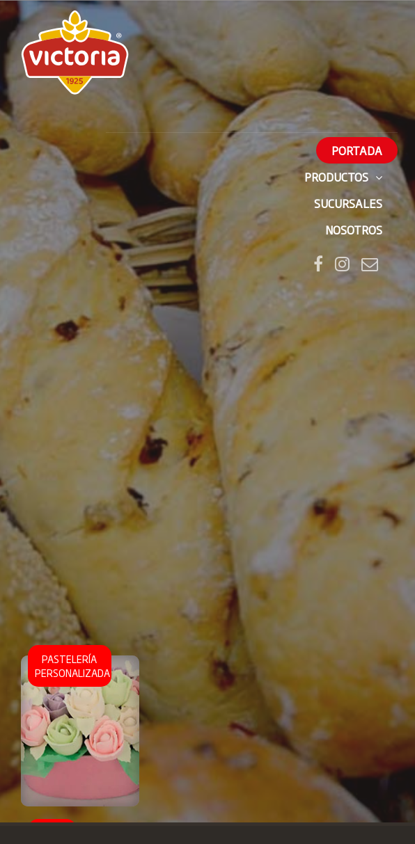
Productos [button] (343, 176)
